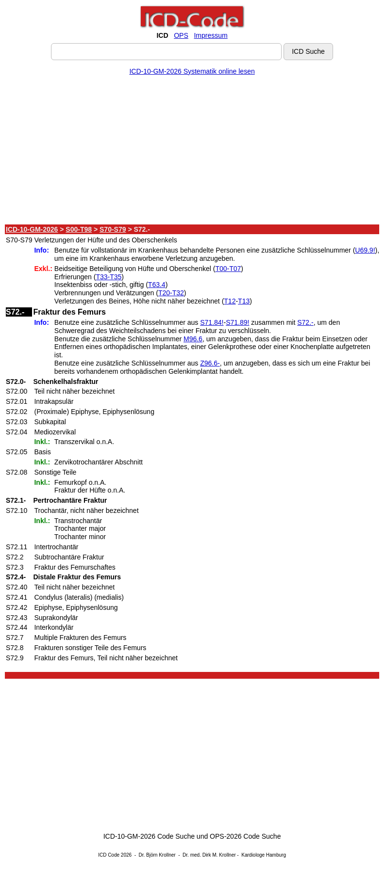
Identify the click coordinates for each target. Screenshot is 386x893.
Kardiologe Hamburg (263, 855)
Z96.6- (209, 363)
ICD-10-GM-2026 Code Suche (149, 836)
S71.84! (211, 322)
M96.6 (193, 339)
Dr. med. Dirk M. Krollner (209, 855)
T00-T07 (228, 268)
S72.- (305, 322)
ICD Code (108, 855)
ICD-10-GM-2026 (32, 229)
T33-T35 (108, 277)
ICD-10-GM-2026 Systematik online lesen (191, 71)
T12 (229, 301)
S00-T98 (79, 229)
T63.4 (157, 284)
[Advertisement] (192, 152)
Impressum (210, 35)
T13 (244, 301)
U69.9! (365, 250)
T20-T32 (171, 293)
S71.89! (237, 322)
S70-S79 (113, 229)
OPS (181, 35)
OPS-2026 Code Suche (245, 836)
